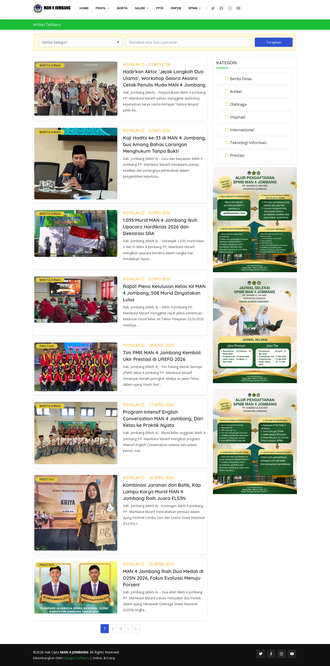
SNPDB (176, 8)
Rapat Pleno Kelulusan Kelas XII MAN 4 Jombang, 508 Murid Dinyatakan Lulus (164, 292)
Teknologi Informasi (248, 142)
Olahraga (238, 104)
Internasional (242, 129)
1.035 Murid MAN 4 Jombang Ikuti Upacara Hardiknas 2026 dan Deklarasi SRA (160, 226)
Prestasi (237, 155)
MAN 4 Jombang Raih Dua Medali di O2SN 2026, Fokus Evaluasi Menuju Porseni (163, 577)
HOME (83, 8)
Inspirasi (237, 117)
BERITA (122, 8)
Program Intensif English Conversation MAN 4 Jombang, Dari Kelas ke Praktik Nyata (163, 418)
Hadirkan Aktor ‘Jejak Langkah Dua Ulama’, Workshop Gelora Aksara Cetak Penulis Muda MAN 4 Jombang (164, 78)
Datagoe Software (76, 658)
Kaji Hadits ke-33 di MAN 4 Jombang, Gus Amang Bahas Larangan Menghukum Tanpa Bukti (164, 144)
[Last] (136, 628)
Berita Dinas (241, 78)
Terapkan (273, 42)
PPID (159, 8)
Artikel (236, 91)
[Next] (128, 628)
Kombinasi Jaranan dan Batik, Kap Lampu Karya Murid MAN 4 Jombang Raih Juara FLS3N (162, 491)
